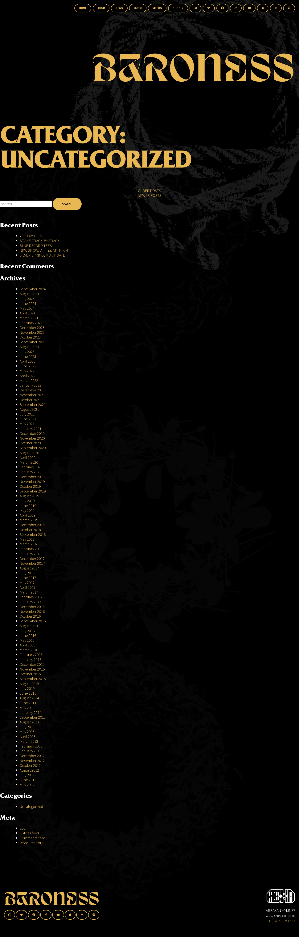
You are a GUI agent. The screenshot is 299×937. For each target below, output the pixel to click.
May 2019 (27, 510)
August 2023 (29, 346)
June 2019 (28, 505)
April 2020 (27, 457)
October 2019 (30, 486)
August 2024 (29, 293)
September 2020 (33, 447)
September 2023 (33, 341)
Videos (157, 8)
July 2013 (27, 726)
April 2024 (27, 313)
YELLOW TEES (31, 235)
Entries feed (29, 833)
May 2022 (27, 370)
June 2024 (28, 303)
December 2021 (32, 390)
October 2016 (30, 616)
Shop (178, 8)
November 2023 (32, 332)
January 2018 (30, 553)
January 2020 (30, 471)
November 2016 (32, 611)
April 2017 (27, 587)
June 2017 (28, 577)
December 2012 (32, 755)
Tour (101, 8)
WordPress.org (31, 842)
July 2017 (27, 572)
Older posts (149, 200)
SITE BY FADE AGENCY (281, 921)
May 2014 (27, 707)
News (119, 8)
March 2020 (29, 462)
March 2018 (29, 544)
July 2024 (27, 298)
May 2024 (27, 308)
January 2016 (30, 659)
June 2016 (28, 635)
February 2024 (31, 322)
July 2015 (27, 688)
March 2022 (29, 380)
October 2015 (30, 673)
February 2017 (31, 596)
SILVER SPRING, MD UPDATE (42, 255)
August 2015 (29, 683)
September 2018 (33, 534)
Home (83, 8)
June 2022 (28, 365)
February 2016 (31, 654)
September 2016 (33, 621)
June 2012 (28, 779)
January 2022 (30, 385)
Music (138, 8)
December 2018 (32, 524)
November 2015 (32, 669)
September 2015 (33, 678)
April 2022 (27, 375)
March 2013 (29, 741)
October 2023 (30, 337)
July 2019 (27, 500)
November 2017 (32, 563)
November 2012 (32, 760)
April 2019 (27, 515)
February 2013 (31, 746)
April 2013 (27, 736)
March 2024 (29, 317)
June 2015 (28, 693)
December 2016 (32, 606)
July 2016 (27, 630)
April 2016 (27, 645)
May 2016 (27, 640)
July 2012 (27, 774)
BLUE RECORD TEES (36, 245)
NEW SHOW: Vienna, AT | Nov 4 (44, 250)
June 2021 (28, 418)
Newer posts (149, 205)
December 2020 (32, 433)
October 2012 (30, 765)
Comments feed (32, 838)
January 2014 (30, 712)
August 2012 (29, 770)
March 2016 (29, 649)
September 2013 (33, 717)
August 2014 (29, 698)
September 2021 (33, 404)
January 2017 (30, 601)
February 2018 (31, 548)
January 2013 (30, 750)
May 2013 (27, 731)
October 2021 (30, 399)
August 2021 (29, 409)
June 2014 (28, 702)
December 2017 (32, 558)
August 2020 (29, 452)
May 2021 (27, 423)
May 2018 (27, 539)
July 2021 (27, 414)
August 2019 (29, 495)
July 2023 (27, 351)
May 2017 (27, 582)
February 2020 (31, 467)
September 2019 (33, 491)
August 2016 (29, 625)
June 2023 (28, 356)
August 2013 (29, 722)
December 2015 (32, 664)
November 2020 (32, 438)
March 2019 (29, 519)
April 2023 (27, 361)
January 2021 (30, 428)
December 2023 (32, 327)
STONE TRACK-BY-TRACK (40, 240)
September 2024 (33, 289)
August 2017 (29, 568)
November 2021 (32, 394)
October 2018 (30, 529)
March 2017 (29, 592)
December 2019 (32, 476)
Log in (25, 828)
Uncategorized (31, 806)
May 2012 (27, 784)
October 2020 (30, 442)
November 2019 (32, 481)
